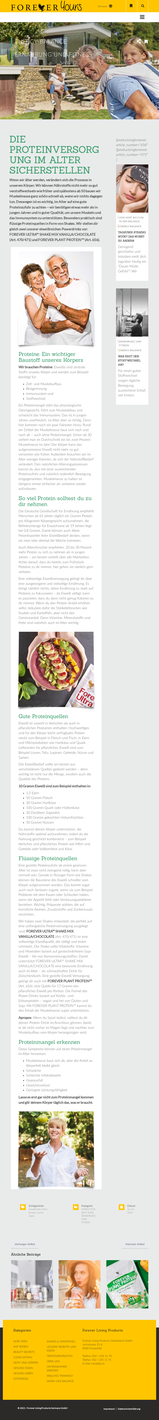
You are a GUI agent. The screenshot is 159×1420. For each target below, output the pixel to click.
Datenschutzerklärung (129, 1408)
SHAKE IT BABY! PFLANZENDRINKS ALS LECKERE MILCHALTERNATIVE (31, 1294)
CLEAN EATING (22, 1357)
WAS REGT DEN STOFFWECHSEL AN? (129, 360)
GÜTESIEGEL (21, 1378)
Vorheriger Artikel (25, 1244)
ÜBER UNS (53, 1361)
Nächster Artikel (135, 1244)
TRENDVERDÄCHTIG (60, 1356)
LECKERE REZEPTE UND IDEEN (61, 1349)
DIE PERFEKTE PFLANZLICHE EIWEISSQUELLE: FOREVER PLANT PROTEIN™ (125, 1294)
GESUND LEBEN (23, 1373)
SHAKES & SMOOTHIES (61, 1341)
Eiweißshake (35, 1209)
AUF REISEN (20, 1346)
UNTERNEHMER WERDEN (57, 1368)
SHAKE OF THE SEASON (76, 1300)
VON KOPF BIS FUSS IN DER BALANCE (131, 219)
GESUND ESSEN (23, 1368)
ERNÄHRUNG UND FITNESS (53, 55)
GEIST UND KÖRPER (25, 1362)
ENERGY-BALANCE (41, 42)
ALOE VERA (20, 1341)
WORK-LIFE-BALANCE (60, 1381)
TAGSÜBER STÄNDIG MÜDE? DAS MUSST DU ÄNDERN (132, 236)
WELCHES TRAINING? (60, 1376)
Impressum (109, 1408)
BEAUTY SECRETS (24, 1352)
